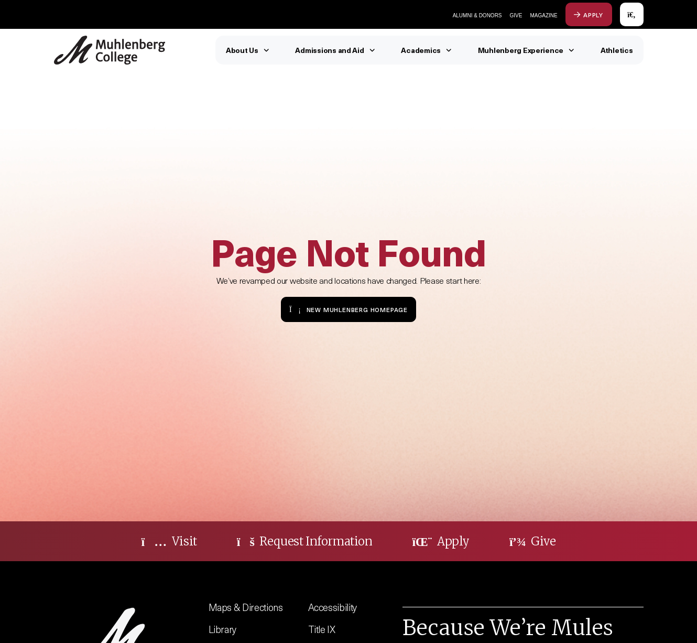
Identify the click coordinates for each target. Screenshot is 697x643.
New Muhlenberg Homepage (348, 309)
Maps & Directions (246, 607)
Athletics (617, 50)
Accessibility (332, 607)
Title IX (321, 629)
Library (223, 629)
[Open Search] (632, 14)
